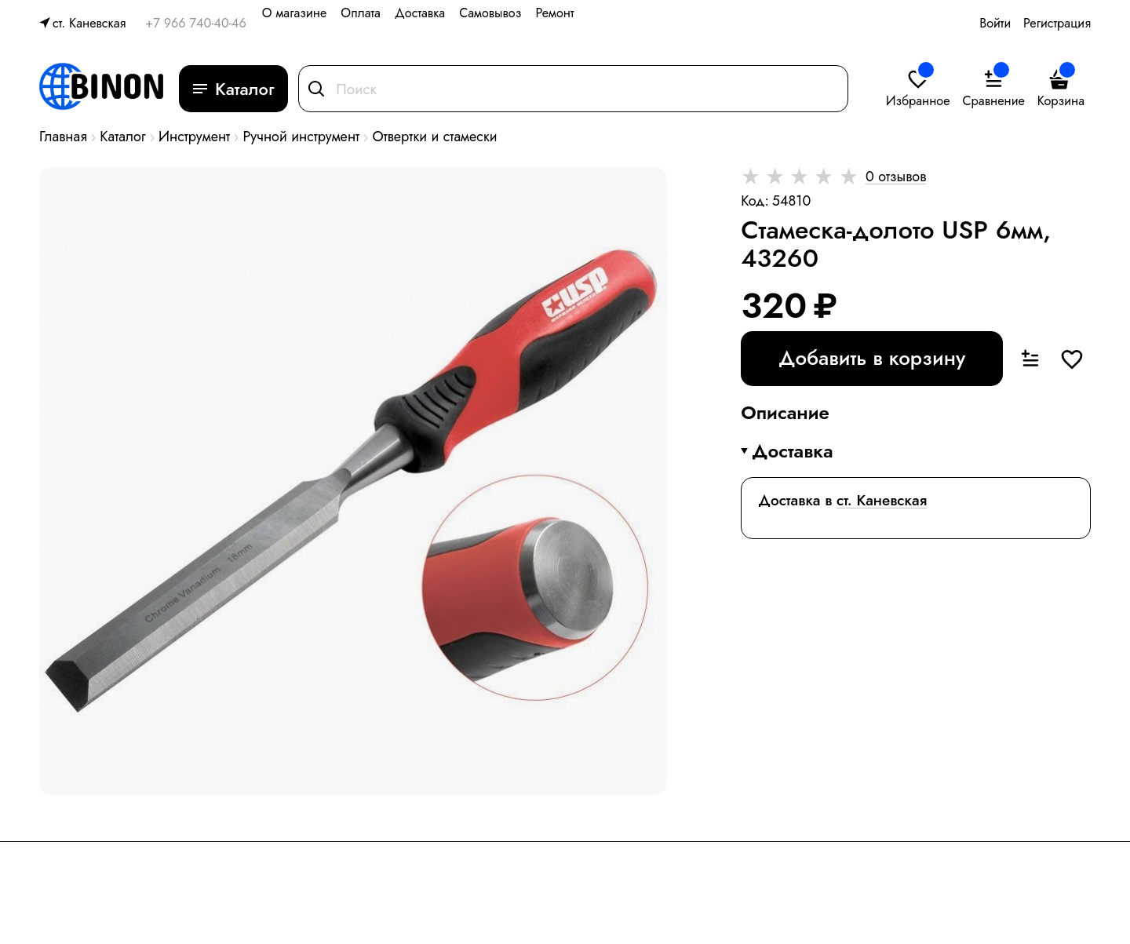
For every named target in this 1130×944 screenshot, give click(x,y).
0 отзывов (896, 176)
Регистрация (1057, 23)
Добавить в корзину (871, 358)
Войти (995, 23)
